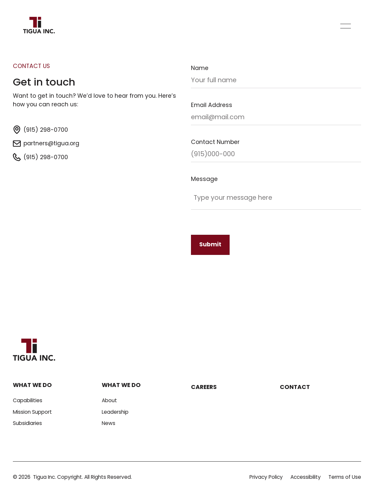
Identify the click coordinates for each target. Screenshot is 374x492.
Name (199, 68)
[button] (345, 26)
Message (204, 179)
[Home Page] (39, 26)
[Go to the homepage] (34, 350)
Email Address (211, 105)
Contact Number (215, 142)
